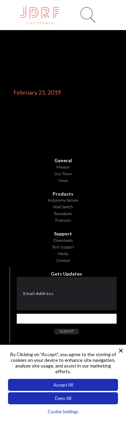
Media (63, 253)
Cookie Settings (63, 411)
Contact (63, 260)
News (63, 180)
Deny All (63, 398)
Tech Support (63, 246)
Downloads (63, 240)
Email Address (38, 293)
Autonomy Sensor (63, 200)
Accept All (63, 385)
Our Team (63, 173)
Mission (63, 167)
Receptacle (63, 213)
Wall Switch (63, 206)
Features (63, 220)
